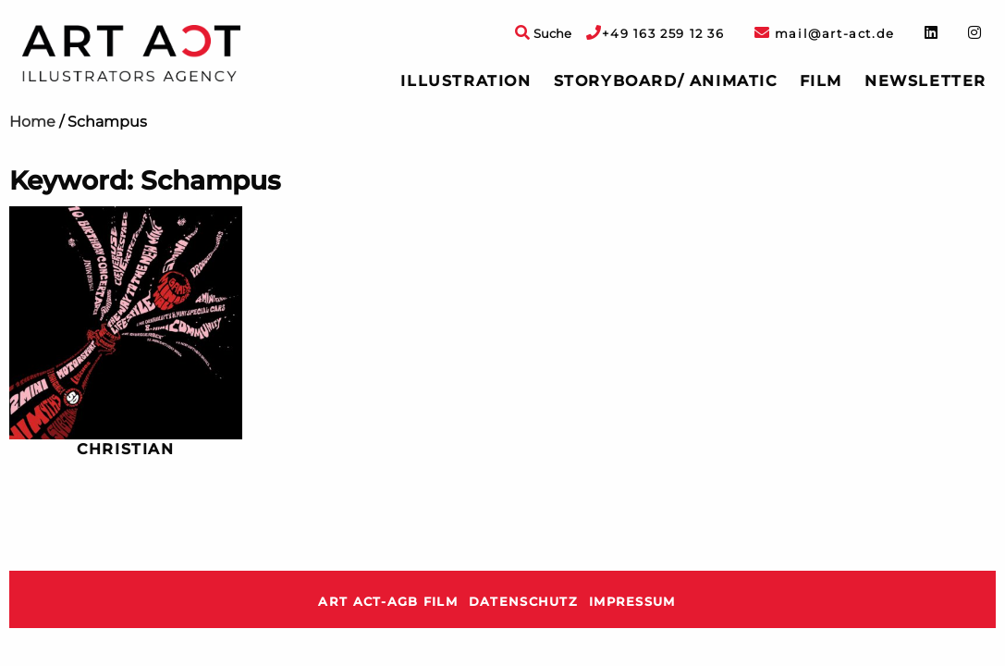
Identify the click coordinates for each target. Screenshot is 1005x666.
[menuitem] (465, 81)
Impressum (632, 602)
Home (32, 121)
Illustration (465, 81)
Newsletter (925, 81)
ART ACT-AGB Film (387, 602)
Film (821, 81)
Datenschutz (523, 602)
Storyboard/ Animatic (666, 81)
